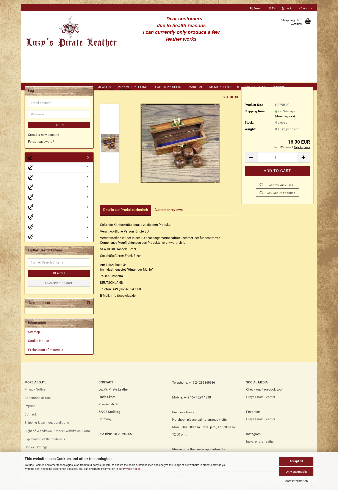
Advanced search (59, 290)
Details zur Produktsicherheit (125, 217)
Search (59, 280)
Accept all (296, 461)
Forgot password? (41, 149)
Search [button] (256, 8)
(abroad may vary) (285, 123)
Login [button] (287, 8)
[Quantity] (277, 165)
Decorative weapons (42, 87)
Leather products (167, 87)
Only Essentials (296, 471)
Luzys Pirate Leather (260, 404)
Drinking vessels (78, 87)
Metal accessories (224, 87)
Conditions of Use (38, 405)
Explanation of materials (45, 357)
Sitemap (34, 339)
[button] (272, 7)
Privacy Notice (132, 468)
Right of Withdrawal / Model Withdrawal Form (57, 438)
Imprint (30, 414)
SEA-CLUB (230, 105)
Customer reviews (169, 217)
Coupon (279, 87)
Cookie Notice (38, 348)
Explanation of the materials (45, 447)
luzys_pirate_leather (260, 449)
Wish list (306, 8)
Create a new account (43, 142)
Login (59, 132)
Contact (30, 422)
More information (296, 481)
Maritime (196, 87)
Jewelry (104, 87)
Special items (255, 87)
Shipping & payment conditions (47, 430)
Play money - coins (132, 87)
